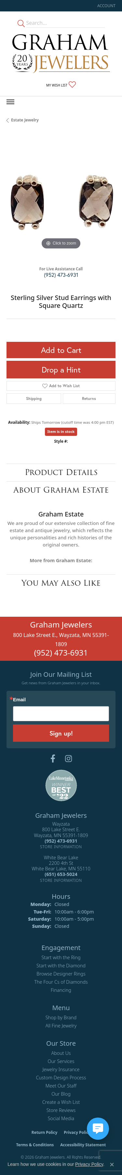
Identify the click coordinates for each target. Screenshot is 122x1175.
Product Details (61, 472)
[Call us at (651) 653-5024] (61, 874)
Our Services (60, 1061)
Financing (61, 990)
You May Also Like (61, 583)
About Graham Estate (61, 490)
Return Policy (45, 1132)
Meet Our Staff (61, 1086)
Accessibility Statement (83, 1145)
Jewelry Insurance (60, 1069)
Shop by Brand (61, 1017)
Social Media (61, 1118)
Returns (89, 398)
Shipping (34, 398)
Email (19, 699)
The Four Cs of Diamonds (61, 982)
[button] (105, 5)
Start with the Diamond (61, 965)
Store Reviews (61, 1110)
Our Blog (61, 1094)
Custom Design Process (61, 1077)
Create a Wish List (61, 1102)
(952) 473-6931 (61, 274)
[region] (61, 196)
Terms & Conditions (35, 1145)
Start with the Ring (60, 957)
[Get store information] (61, 846)
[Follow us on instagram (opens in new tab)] (68, 759)
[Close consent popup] (112, 1165)
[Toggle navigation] (10, 101)
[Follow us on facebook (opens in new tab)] (53, 759)
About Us (61, 1053)
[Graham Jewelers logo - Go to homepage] (61, 54)
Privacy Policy (77, 1132)
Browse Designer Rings (60, 974)
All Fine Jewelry (61, 1026)
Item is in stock (61, 431)
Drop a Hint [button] (61, 369)
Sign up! (61, 733)
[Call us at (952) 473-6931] (61, 841)
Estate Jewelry (25, 120)
